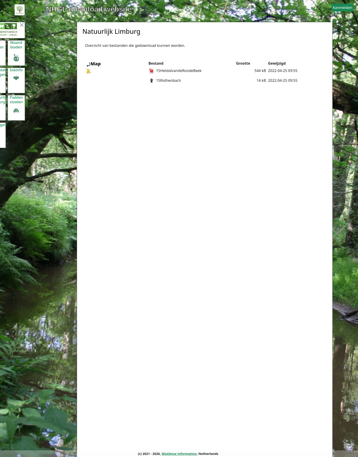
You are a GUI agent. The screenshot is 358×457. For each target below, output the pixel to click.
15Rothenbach (165, 80)
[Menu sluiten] (39, 25)
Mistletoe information (179, 454)
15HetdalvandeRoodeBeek (175, 70)
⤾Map (93, 64)
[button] (342, 7)
